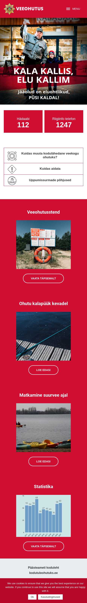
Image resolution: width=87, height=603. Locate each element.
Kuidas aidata (50, 168)
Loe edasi (43, 370)
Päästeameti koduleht (43, 567)
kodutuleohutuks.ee (43, 572)
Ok (32, 597)
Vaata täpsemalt (43, 278)
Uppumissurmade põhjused (50, 180)
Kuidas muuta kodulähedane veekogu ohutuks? (50, 155)
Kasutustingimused (50, 597)
